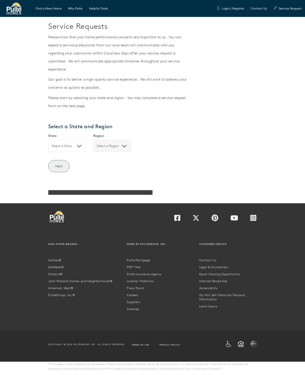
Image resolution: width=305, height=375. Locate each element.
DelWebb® (56, 267)
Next (59, 166)
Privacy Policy (169, 344)
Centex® (54, 260)
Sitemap (133, 309)
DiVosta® (55, 274)
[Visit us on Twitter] (196, 219)
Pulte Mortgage (138, 260)
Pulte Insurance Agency (144, 274)
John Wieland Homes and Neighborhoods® (80, 281)
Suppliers (133, 302)
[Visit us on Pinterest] (215, 219)
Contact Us (259, 8)
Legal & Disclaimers (213, 267)
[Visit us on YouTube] (234, 219)
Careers (132, 295)
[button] (49, 8)
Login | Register (230, 8)
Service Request (287, 8)
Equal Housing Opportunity (219, 274)
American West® (60, 288)
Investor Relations (140, 281)
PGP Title (133, 267)
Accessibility (208, 288)
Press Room (135, 288)
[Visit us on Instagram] (253, 219)
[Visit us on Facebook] (177, 219)
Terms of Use (140, 344)
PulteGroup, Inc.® (61, 295)
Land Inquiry (208, 306)
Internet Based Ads (213, 281)
